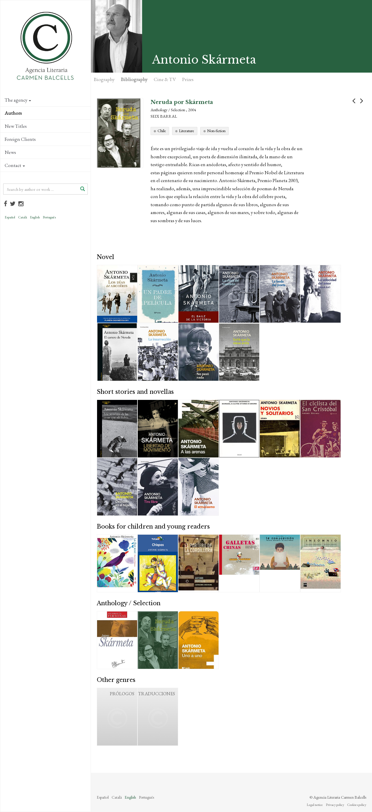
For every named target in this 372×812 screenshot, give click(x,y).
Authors (13, 113)
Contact (15, 165)
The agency (18, 100)
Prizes (188, 79)
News (10, 152)
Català (22, 217)
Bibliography (134, 79)
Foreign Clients (20, 139)
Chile (162, 130)
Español (10, 217)
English (35, 217)
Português (49, 217)
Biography (104, 79)
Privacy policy (335, 804)
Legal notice (315, 804)
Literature (186, 130)
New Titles (16, 126)
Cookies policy (356, 804)
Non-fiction (216, 130)
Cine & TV (165, 79)
